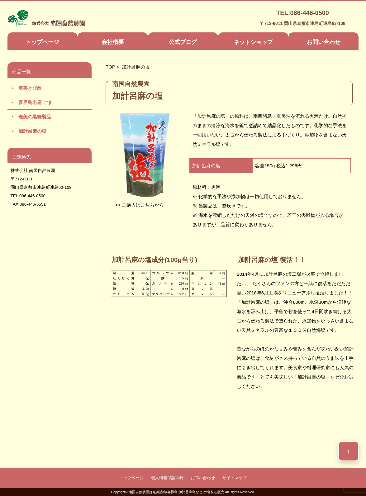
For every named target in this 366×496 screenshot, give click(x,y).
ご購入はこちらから (143, 204)
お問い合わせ (323, 42)
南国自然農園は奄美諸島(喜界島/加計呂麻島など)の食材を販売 (176, 492)
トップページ (42, 42)
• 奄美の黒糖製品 (29, 116)
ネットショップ (253, 42)
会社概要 (113, 42)
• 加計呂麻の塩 (26, 131)
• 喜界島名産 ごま (29, 102)
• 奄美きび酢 (24, 88)
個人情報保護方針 (167, 477)
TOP (110, 66)
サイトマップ (234, 477)
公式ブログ (183, 42)
